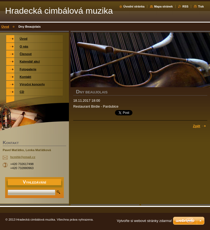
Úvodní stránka (134, 6)
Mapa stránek (163, 6)
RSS (185, 6)
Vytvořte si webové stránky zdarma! (144, 221)
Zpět (196, 126)
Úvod (5, 26)
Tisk (201, 6)
